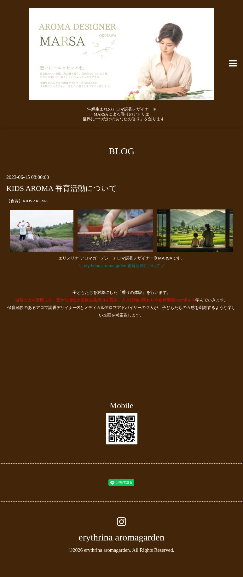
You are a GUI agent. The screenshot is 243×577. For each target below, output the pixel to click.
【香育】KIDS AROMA (27, 201)
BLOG (122, 151)
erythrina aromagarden (121, 537)
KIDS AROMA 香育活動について (61, 188)
